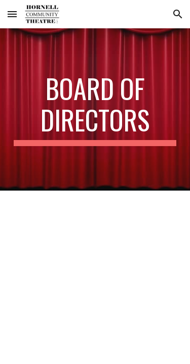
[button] (12, 14)
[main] (95, 109)
